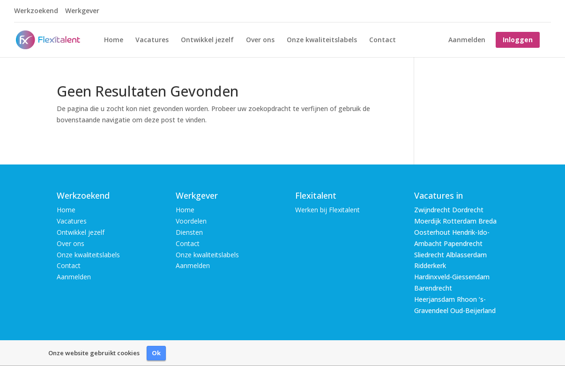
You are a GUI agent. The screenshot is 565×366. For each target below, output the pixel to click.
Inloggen (518, 39)
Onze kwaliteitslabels (322, 40)
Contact (382, 40)
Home (113, 40)
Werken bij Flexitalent (327, 209)
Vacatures (152, 40)
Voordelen (191, 221)
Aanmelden (466, 40)
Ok (156, 353)
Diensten (189, 232)
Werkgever (82, 11)
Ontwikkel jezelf (207, 40)
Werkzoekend (36, 11)
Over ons (260, 40)
